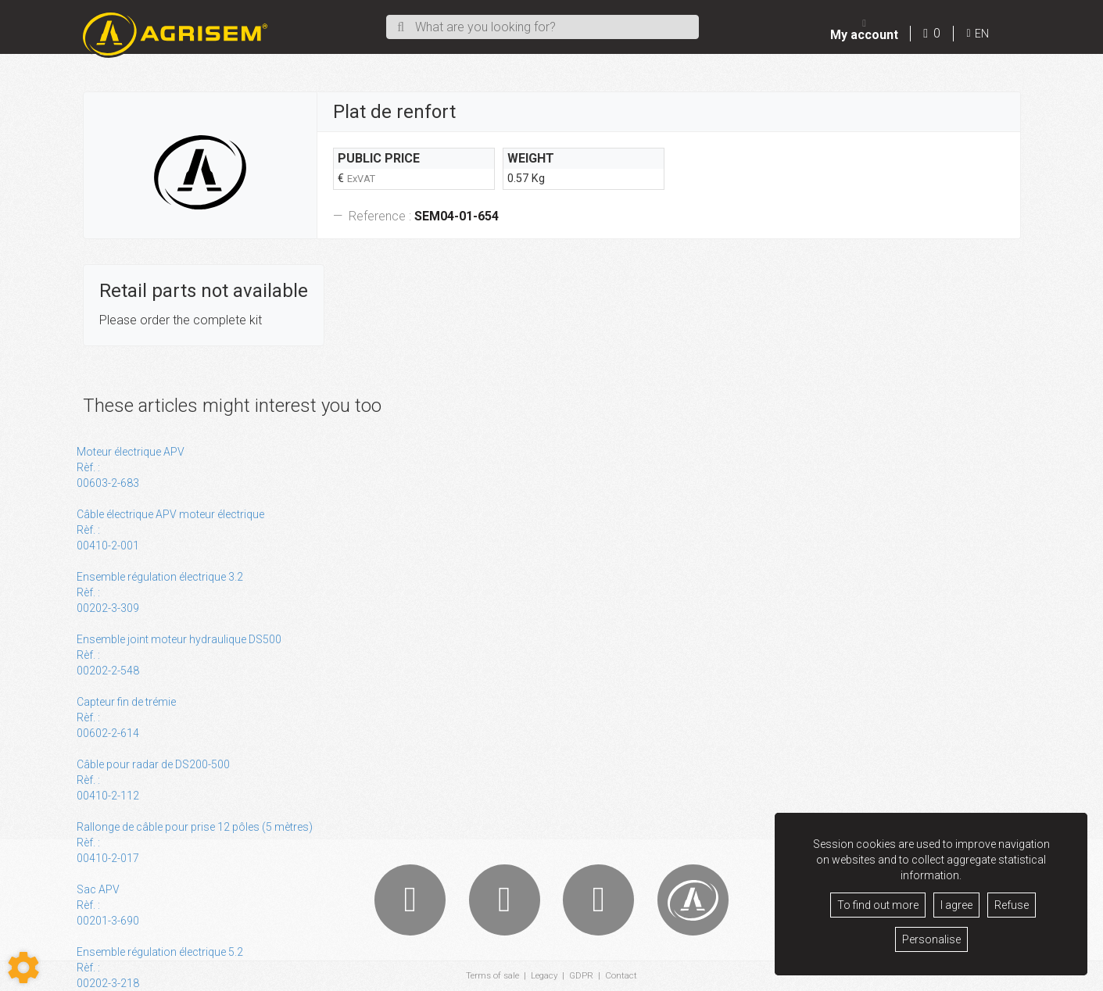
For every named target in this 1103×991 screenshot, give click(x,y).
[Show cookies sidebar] (23, 967)
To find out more (878, 905)
